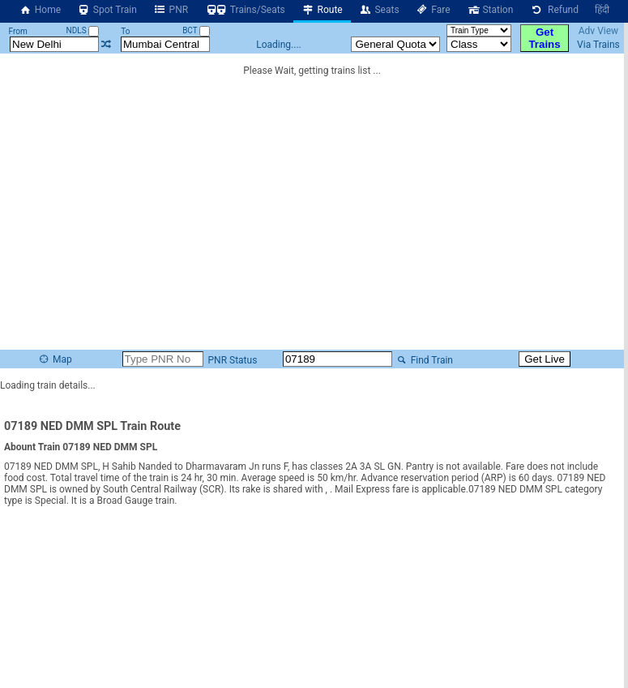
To (125, 31)
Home (40, 9)
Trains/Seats (244, 9)
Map (54, 359)
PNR (170, 9)
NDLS (83, 30)
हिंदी (602, 9)
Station (490, 9)
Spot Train (107, 9)
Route (322, 9)
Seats (379, 9)
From (18, 31)
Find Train (424, 360)
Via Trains (598, 44)
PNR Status (232, 360)
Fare (433, 9)
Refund (554, 9)
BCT (196, 30)
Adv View (598, 31)
